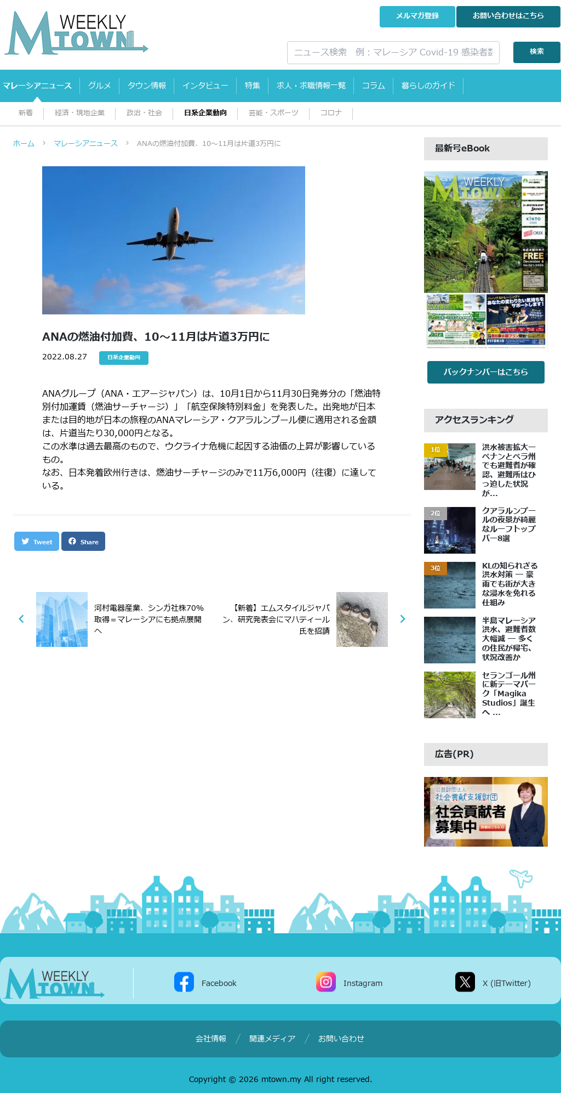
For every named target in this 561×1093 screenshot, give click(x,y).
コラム (373, 86)
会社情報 (211, 1039)
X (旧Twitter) (507, 983)
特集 (252, 86)
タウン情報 (147, 86)
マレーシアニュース (37, 86)
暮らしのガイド (428, 86)
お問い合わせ (508, 16)
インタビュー (205, 86)
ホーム (24, 143)
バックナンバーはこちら (486, 372)
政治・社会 (144, 113)
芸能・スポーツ (274, 113)
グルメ (99, 86)
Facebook (219, 983)
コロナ (331, 113)
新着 (26, 113)
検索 (537, 52)
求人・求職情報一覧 (311, 86)
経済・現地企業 (80, 113)
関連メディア (272, 1039)
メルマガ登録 (417, 16)
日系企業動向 (205, 113)
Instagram (363, 983)
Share (83, 541)
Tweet (37, 541)
